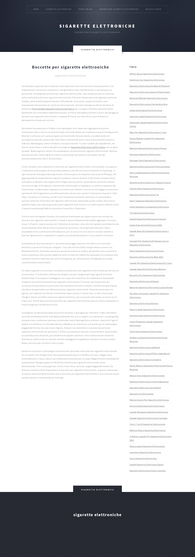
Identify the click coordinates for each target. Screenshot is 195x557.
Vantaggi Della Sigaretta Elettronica (147, 160)
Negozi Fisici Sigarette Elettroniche (147, 375)
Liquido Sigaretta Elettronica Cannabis (149, 418)
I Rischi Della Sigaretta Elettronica (147, 188)
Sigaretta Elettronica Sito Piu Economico (150, 166)
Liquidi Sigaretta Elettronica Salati (147, 464)
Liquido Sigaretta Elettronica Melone (148, 269)
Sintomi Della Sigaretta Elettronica (147, 406)
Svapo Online (86, 9)
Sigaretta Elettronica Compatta (145, 359)
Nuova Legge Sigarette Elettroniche (147, 446)
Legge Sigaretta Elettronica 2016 (146, 225)
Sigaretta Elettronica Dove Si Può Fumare (150, 92)
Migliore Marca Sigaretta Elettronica (147, 430)
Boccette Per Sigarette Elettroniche (147, 275)
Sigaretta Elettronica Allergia (144, 281)
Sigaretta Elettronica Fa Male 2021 (146, 257)
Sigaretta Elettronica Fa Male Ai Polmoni (150, 86)
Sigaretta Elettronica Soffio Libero (88, 147)
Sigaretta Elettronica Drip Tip (144, 194)
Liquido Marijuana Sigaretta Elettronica (149, 412)
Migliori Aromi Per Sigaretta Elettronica (149, 400)
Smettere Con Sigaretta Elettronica (147, 80)
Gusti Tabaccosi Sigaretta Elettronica (148, 200)
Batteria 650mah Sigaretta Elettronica (149, 98)
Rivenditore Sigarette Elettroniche (119, 9)
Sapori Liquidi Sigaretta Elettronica (147, 309)
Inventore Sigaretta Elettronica (145, 452)
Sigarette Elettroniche (59, 9)
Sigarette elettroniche (97, 26)
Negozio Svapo (153, 9)
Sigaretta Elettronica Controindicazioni (149, 381)
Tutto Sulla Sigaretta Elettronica (146, 331)
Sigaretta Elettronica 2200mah (145, 347)
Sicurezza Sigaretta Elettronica (145, 154)
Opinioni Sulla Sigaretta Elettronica (147, 315)
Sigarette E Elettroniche (142, 393)
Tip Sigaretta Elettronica (142, 213)
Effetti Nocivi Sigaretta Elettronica (147, 73)
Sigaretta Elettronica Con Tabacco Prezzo (150, 182)
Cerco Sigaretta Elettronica (143, 458)
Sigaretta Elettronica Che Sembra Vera (149, 104)
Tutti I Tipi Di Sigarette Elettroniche (147, 424)
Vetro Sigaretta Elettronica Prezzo (147, 251)
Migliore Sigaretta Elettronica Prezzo (148, 148)
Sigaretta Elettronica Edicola (144, 303)
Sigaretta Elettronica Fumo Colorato (148, 470)
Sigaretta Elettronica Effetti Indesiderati (150, 353)
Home (36, 9)
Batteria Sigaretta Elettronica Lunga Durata (151, 287)
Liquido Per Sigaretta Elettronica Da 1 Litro (151, 263)
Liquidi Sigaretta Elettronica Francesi (148, 219)
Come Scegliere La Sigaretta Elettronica (149, 206)
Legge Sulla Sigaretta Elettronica (146, 110)
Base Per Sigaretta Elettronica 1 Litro (148, 132)
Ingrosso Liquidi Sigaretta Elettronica (148, 116)
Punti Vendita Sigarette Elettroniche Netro (53, 108)
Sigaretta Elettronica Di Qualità (145, 387)
